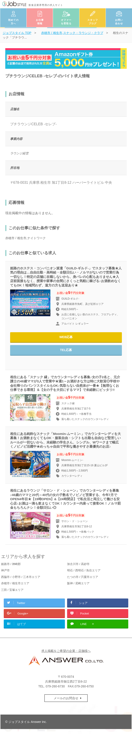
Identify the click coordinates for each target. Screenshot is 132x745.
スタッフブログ (92, 22)
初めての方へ (13, 22)
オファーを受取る (66, 22)
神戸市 (5, 570)
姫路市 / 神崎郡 (11, 564)
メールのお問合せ (66, 698)
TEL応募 (66, 350)
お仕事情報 (40, 22)
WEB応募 (66, 337)
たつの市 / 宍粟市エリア (82, 577)
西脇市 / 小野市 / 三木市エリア (20, 577)
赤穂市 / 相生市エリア (15, 583)
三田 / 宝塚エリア (12, 589)
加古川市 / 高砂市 (78, 564)
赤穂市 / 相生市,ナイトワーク (25, 238)
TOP (17, 33)
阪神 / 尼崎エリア (78, 583)
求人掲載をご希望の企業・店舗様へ (66, 651)
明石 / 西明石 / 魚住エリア (84, 570)
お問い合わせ (119, 22)
